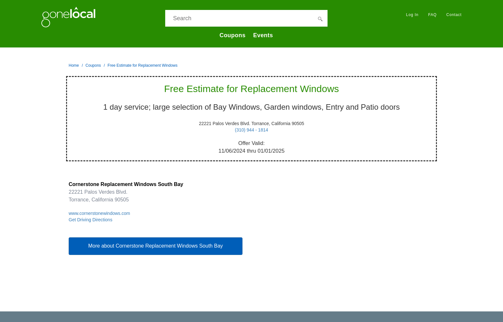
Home (74, 65)
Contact (454, 15)
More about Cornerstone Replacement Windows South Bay (155, 246)
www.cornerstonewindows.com (99, 213)
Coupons (232, 35)
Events (263, 35)
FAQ (432, 15)
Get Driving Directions (90, 219)
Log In (412, 15)
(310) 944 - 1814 (251, 129)
